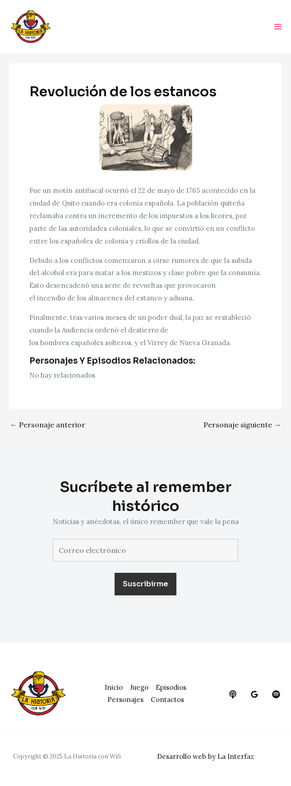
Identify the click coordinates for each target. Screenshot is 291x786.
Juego (139, 687)
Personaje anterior (47, 424)
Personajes (125, 699)
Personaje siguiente (242, 424)
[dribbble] (276, 694)
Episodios (171, 687)
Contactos (167, 699)
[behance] (233, 694)
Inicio (114, 687)
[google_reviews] (254, 694)
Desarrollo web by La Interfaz (205, 756)
